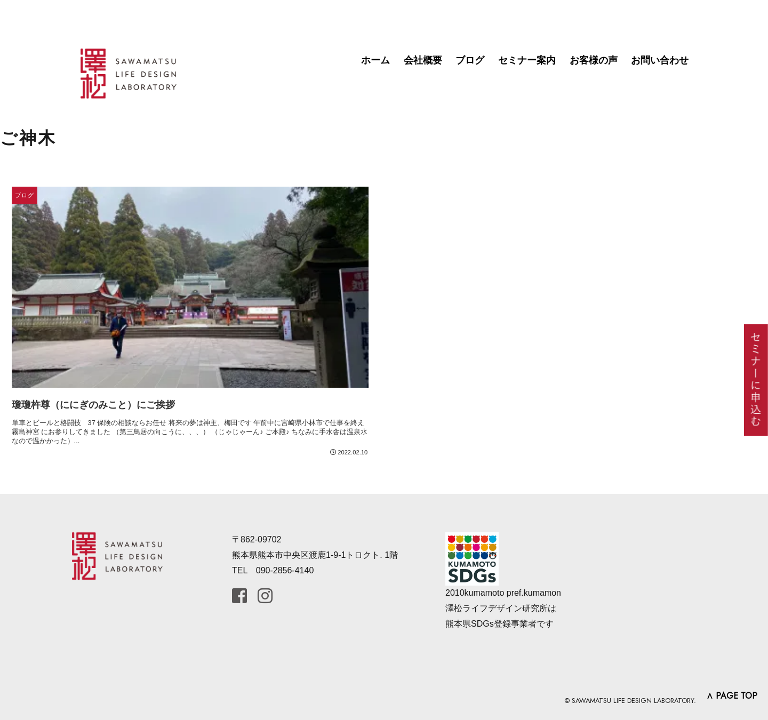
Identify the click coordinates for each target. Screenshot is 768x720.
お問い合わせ (660, 60)
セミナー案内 (527, 60)
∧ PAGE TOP (731, 696)
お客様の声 (594, 60)
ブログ (469, 60)
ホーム (375, 60)
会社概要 (423, 60)
